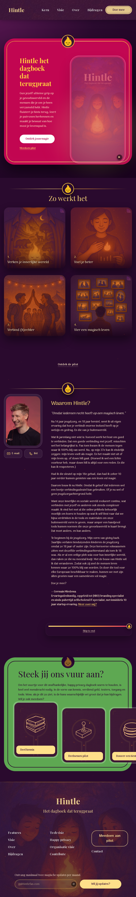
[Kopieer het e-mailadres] (13, 453)
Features (14, 833)
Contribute (58, 854)
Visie (60, 10)
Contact (97, 851)
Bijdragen (95, 10)
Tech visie (57, 833)
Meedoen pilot (28, 148)
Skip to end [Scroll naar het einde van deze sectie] (89, 631)
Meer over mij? (87, 604)
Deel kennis (27, 750)
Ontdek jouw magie (37, 139)
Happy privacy (60, 840)
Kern (45, 10)
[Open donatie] (118, 10)
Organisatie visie (62, 847)
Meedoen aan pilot (109, 838)
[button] (34, 237)
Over (76, 10)
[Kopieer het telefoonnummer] (33, 453)
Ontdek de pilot (68, 365)
